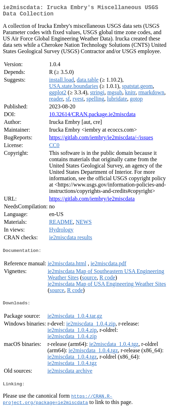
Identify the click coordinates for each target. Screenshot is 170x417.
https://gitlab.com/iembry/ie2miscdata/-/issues (101, 140)
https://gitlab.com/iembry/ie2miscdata (91, 201)
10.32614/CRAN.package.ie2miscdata (92, 117)
